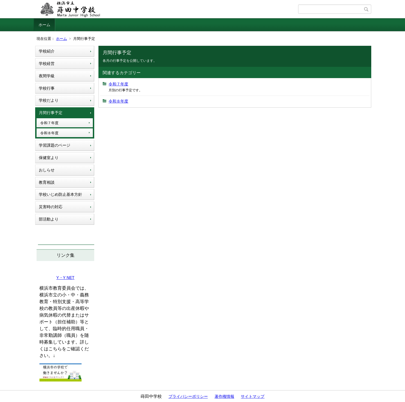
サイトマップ (252, 396)
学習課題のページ (54, 145)
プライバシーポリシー (188, 396)
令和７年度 (49, 123)
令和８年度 (49, 133)
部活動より (48, 219)
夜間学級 (47, 76)
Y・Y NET (65, 277)
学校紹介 (47, 51)
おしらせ (47, 170)
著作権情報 (224, 396)
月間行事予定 (50, 112)
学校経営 (47, 63)
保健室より (48, 157)
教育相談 (47, 182)
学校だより (48, 100)
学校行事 (47, 88)
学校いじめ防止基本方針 (60, 194)
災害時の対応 (50, 207)
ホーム (44, 24)
